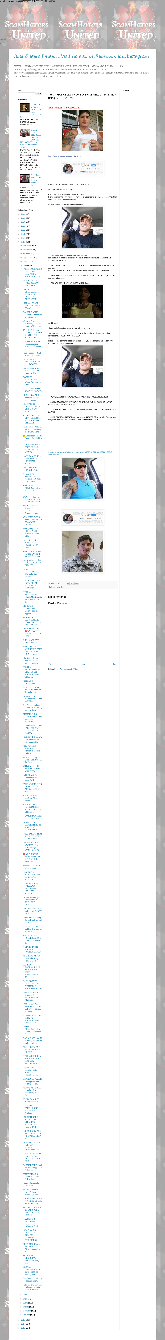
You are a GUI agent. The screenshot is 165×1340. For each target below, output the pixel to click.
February (27, 1311)
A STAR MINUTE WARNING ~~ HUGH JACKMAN (32, 949)
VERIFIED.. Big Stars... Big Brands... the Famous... (32, 759)
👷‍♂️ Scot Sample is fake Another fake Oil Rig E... (32, 438)
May (25, 1299)
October (27, 253)
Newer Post (53, 664)
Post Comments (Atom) (69, 669)
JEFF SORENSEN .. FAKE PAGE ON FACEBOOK (31, 282)
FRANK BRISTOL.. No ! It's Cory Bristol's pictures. (31, 1192)
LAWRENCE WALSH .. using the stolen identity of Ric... (32, 1081)
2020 (23, 238)
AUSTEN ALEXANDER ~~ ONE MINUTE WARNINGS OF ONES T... (31, 672)
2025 (23, 218)
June (25, 1295)
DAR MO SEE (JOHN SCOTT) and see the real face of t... (32, 1040)
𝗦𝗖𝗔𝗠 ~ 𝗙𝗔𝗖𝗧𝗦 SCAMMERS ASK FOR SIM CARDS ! (32, 499)
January (26, 1315)
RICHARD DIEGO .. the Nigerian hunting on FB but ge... (32, 698)
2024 (23, 222)
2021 (23, 234)
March (26, 1307)
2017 (23, 1324)
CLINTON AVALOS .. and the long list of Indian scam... (32, 397)
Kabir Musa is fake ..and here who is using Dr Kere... (31, 777)
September (28, 257)
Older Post (112, 664)
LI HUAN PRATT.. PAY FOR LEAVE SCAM (31, 305)
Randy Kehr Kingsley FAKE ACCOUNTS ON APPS (32, 562)
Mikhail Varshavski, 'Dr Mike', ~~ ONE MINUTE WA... (32, 768)
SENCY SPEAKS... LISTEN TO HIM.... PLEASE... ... (32, 1176)
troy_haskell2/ (64, 156)
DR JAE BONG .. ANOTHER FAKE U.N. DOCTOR (31, 361)
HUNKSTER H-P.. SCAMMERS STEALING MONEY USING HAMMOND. (31, 1122)
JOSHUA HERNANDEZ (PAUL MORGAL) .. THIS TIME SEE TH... (32, 597)
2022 (23, 230)
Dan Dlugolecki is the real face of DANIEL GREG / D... (32, 911)
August (26, 261)
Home (83, 664)
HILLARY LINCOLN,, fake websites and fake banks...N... (32, 739)
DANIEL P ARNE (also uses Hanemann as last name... (32, 314)
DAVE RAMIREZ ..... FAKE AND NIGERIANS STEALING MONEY (32, 888)
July (25, 265)
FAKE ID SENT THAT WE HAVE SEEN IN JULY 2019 (32, 836)
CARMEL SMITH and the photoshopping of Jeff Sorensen (32, 1167)
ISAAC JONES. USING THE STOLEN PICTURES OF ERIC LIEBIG (30, 1235)
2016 (23, 1328)
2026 (23, 214)
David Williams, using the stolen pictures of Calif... (32, 920)
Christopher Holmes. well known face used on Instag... (31, 660)
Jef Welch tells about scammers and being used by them (32, 707)
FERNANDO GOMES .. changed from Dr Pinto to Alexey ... (32, 1287)
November (28, 249)
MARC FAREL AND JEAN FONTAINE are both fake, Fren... (32, 553)
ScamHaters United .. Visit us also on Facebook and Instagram (81, 56)
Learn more (5, 39)
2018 (23, 1320)
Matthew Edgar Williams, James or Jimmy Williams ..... (32, 323)
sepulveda (59, 587)
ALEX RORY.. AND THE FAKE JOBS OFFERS (31, 1049)
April (25, 1303)
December (27, 245)
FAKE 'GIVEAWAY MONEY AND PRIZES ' (31, 797)
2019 (23, 242)
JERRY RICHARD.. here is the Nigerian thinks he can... (32, 689)
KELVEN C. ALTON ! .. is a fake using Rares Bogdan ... (32, 958)
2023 (23, 226)
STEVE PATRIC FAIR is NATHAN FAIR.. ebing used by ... (32, 370)
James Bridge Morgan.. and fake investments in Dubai (32, 929)
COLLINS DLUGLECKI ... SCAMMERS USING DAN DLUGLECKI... (31, 294)
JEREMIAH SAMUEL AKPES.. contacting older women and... (32, 429)
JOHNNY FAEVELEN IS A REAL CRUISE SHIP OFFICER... (32, 1200)
